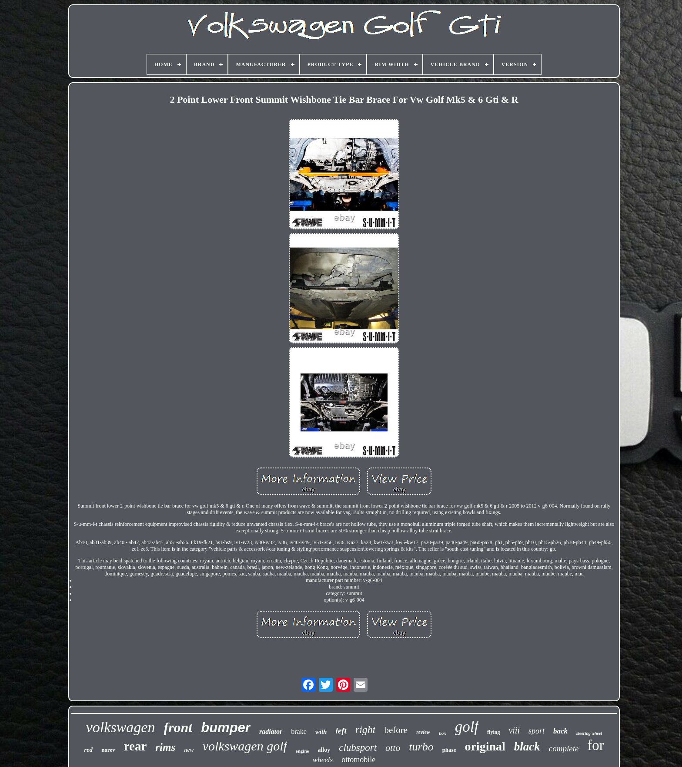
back (560, 731)
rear (135, 746)
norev (108, 750)
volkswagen (120, 727)
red (88, 749)
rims (165, 747)
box (442, 733)
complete (564, 748)
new (189, 750)
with (321, 731)
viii (514, 730)
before (396, 730)
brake (299, 731)
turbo (421, 746)
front (178, 727)
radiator (270, 731)
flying (493, 732)
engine (302, 751)
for (595, 745)
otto (392, 747)
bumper (226, 727)
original (485, 746)
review (423, 732)
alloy (324, 750)
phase (449, 750)
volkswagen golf (245, 746)
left (340, 730)
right (365, 729)
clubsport (358, 747)
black (527, 746)
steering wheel (589, 733)
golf (466, 726)
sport (536, 731)
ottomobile (358, 759)
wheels (323, 760)
